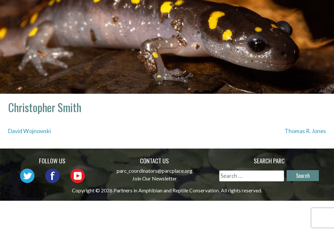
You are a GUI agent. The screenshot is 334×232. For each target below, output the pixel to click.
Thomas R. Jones (305, 131)
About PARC (172, 11)
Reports (268, 21)
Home (134, 11)
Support (305, 21)
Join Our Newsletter (154, 178)
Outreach (256, 11)
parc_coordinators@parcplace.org (154, 171)
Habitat (232, 21)
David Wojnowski (29, 131)
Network (215, 11)
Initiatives (300, 11)
